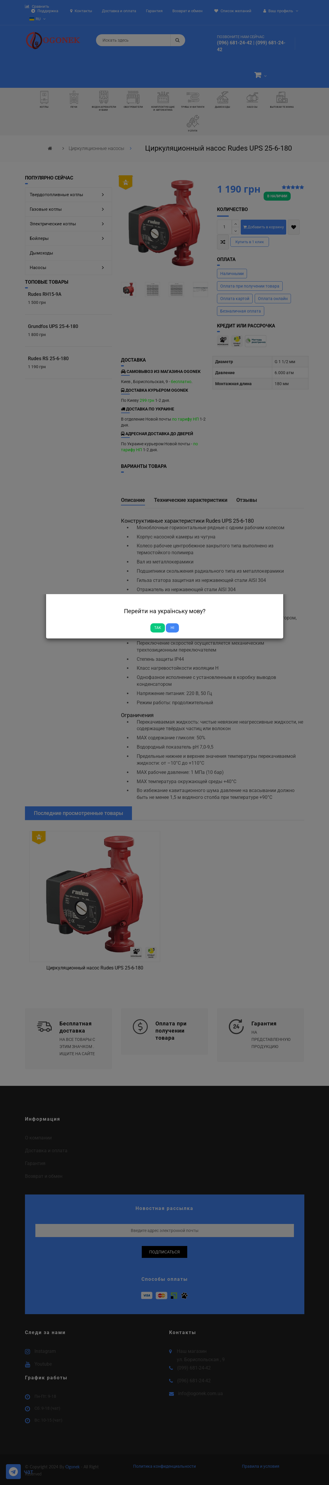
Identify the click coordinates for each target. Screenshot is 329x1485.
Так (157, 628)
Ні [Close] (172, 628)
